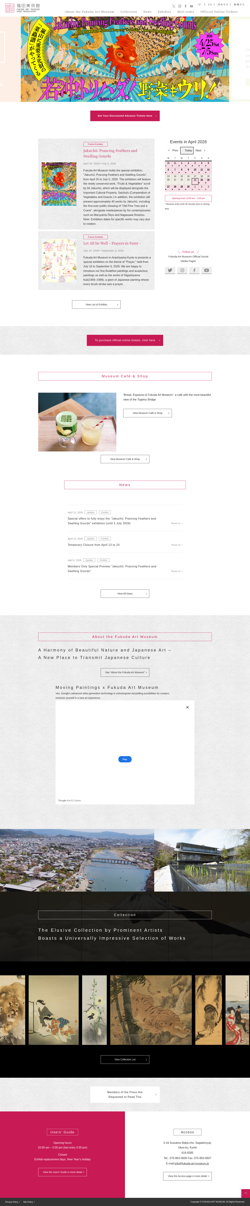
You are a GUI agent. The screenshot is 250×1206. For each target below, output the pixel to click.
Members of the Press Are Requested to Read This (125, 1094)
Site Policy (28, 1202)
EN (210, 4)
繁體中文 (239, 4)
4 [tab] (131, 98)
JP (199, 4)
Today (187, 151)
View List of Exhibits (96, 304)
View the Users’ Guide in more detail (62, 1172)
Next (201, 151)
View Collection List (124, 1059)
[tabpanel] (125, 59)
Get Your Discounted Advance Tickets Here (125, 115)
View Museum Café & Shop (147, 413)
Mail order (185, 11)
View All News (125, 593)
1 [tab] (118, 98)
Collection (129, 11)
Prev (172, 151)
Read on (176, 523)
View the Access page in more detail (187, 1176)
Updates (90, 512)
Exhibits (164, 11)
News (147, 11)
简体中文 (223, 4)
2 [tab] (123, 98)
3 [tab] (127, 98)
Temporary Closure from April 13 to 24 (94, 544)
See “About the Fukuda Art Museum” (125, 672)
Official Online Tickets (219, 11)
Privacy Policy (11, 1202)
